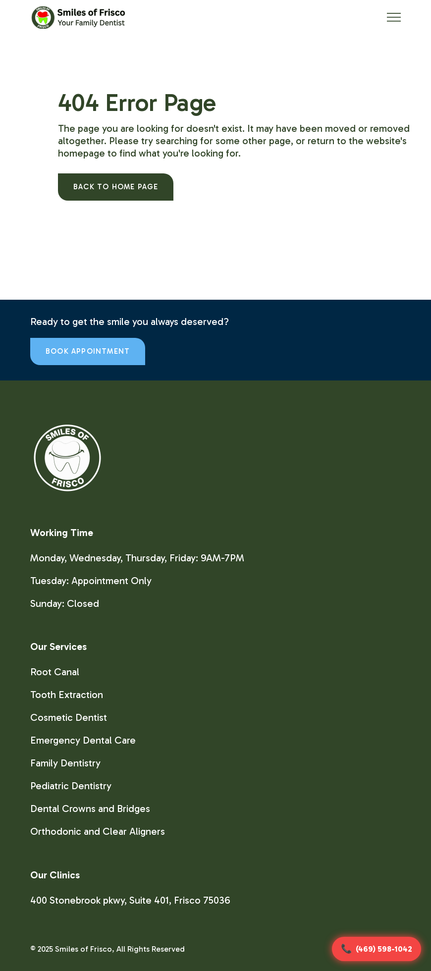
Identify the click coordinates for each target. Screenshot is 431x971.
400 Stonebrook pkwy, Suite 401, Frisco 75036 (130, 900)
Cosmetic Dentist (68, 717)
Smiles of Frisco (83, 949)
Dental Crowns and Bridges (90, 808)
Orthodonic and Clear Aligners (97, 831)
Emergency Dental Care (83, 740)
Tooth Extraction (66, 695)
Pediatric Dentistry (70, 786)
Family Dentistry (65, 763)
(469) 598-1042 (384, 949)
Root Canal (54, 672)
